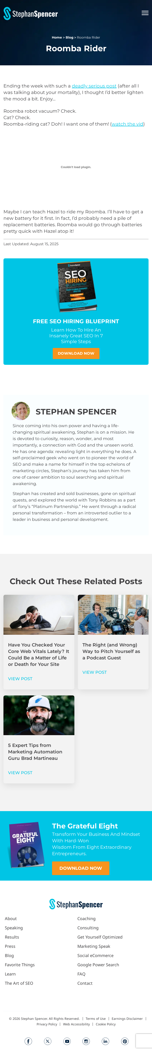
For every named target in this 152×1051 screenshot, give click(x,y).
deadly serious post (94, 86)
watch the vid (127, 124)
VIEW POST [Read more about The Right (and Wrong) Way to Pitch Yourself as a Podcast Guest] (94, 672)
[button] (143, 13)
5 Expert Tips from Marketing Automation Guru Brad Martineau (35, 752)
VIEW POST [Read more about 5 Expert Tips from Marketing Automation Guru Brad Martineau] (20, 772)
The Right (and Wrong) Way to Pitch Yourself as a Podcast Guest (111, 651)
